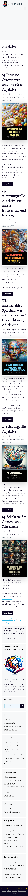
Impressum (14, 893)
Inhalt (4, 891)
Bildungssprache (12, 891)
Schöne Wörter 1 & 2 (10, 720)
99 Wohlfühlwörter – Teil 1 (12, 743)
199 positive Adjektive (11, 837)
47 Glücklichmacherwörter (12, 877)
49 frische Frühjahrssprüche (12, 780)
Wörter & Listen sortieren (12, 812)
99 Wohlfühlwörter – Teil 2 (12, 746)
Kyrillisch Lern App (10, 809)
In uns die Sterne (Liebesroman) (14, 726)
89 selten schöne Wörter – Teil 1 (14, 755)
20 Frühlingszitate (9, 783)
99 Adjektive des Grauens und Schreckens (14, 522)
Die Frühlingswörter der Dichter (14, 787)
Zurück (7, 619)
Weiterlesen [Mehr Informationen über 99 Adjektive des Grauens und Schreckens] (7, 613)
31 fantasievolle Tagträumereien (13, 862)
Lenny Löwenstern (11, 679)
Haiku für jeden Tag (10, 729)
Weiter (10, 623)
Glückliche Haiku (9, 723)
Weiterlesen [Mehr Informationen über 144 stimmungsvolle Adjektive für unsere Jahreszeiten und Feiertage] (7, 293)
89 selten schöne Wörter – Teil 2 (14, 758)
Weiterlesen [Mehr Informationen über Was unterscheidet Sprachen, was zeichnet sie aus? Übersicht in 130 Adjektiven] (7, 419)
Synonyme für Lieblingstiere (12, 874)
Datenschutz (22, 891)
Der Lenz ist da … (9, 795)
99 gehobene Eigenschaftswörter (14, 834)
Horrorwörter (7, 599)
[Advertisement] (14, 26)
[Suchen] (22, 706)
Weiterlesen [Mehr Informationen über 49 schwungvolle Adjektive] (7, 510)
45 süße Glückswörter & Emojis (14, 865)
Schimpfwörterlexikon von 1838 (14, 831)
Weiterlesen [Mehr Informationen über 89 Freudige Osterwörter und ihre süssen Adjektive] (7, 184)
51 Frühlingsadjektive (10, 777)
